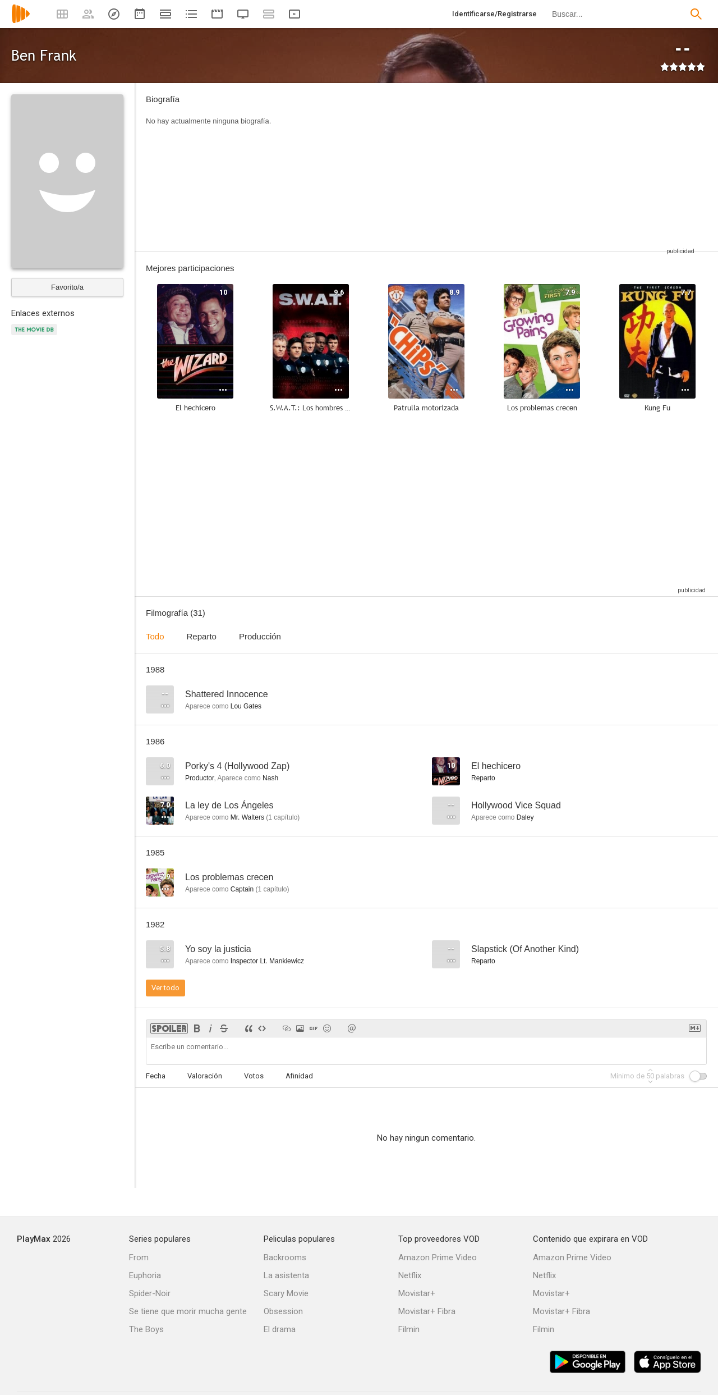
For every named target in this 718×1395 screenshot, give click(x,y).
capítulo (282, 817)
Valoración (204, 1076)
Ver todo (165, 988)
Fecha (155, 1076)
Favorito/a (67, 287)
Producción (260, 636)
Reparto (202, 636)
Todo (155, 636)
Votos (254, 1076)
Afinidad (299, 1076)
